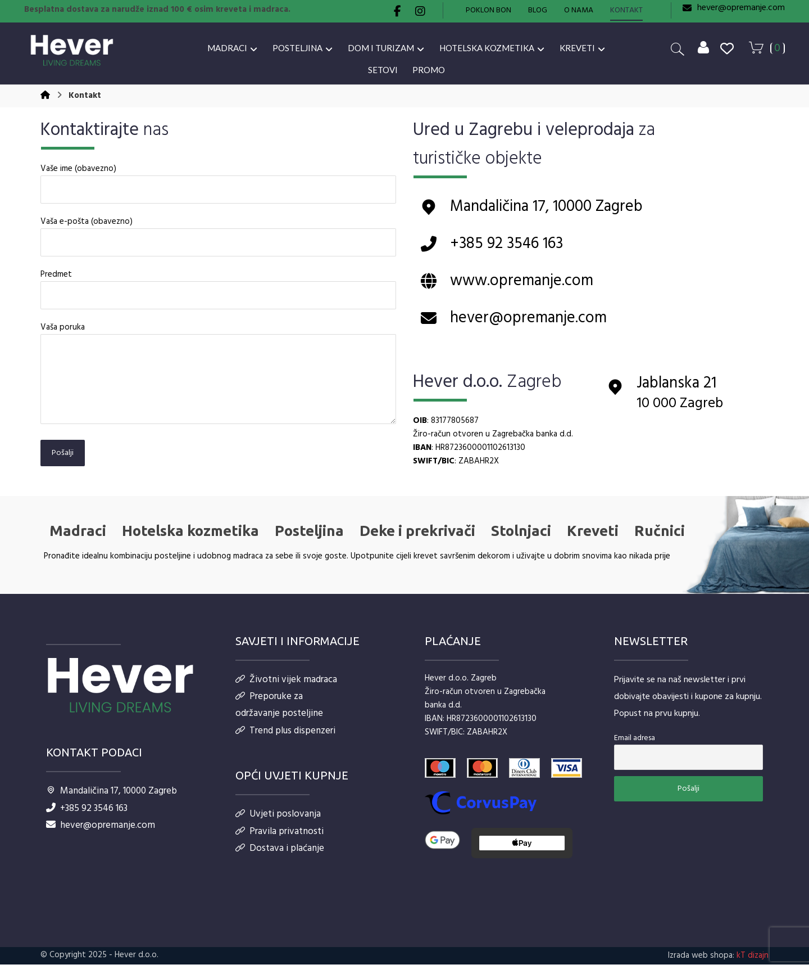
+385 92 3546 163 (87, 813)
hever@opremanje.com (100, 831)
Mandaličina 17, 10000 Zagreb (111, 795)
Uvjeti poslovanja (278, 822)
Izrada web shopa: (701, 960)
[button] (398, 11)
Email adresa (634, 744)
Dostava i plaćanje (279, 858)
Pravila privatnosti (279, 840)
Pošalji (63, 456)
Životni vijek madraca (286, 684)
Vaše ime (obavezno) (218, 187)
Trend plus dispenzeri (285, 738)
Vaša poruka (218, 378)
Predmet (218, 292)
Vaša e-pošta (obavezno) (218, 239)
